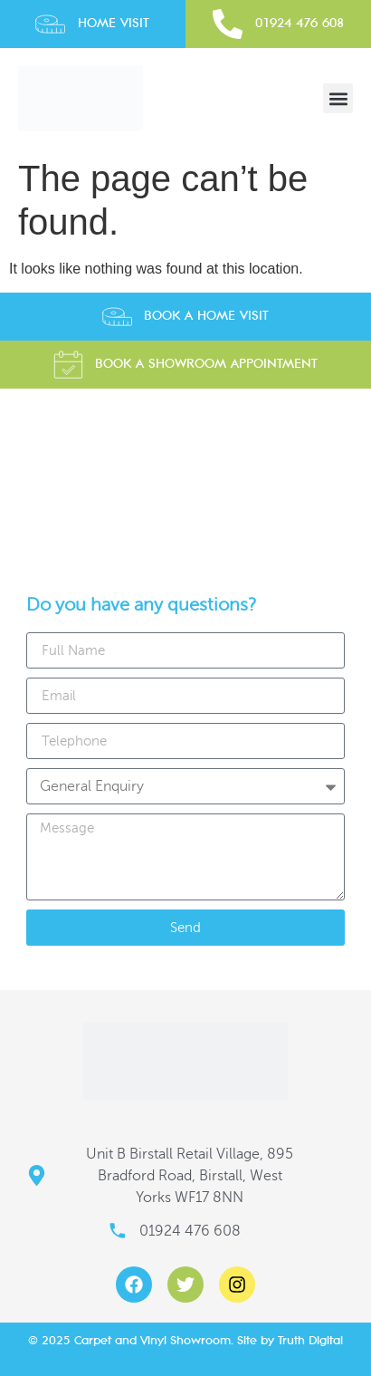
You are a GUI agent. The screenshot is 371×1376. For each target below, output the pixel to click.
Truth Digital (310, 1340)
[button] (338, 98)
